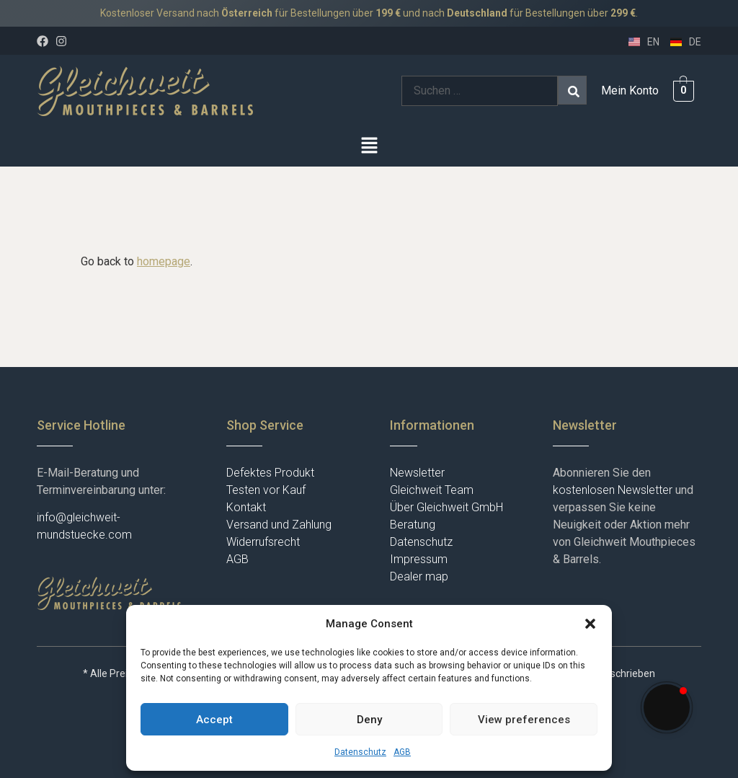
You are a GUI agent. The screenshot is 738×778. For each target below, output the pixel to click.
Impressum (419, 559)
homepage (163, 261)
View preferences (524, 719)
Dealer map (419, 576)
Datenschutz (360, 752)
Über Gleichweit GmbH (446, 507)
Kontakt (246, 507)
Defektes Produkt (270, 472)
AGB (402, 752)
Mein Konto (630, 90)
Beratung (412, 524)
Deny (369, 719)
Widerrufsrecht (263, 542)
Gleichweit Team (432, 490)
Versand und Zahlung (279, 524)
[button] (590, 623)
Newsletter (417, 472)
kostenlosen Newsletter (612, 490)
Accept (214, 719)
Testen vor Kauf (266, 490)
